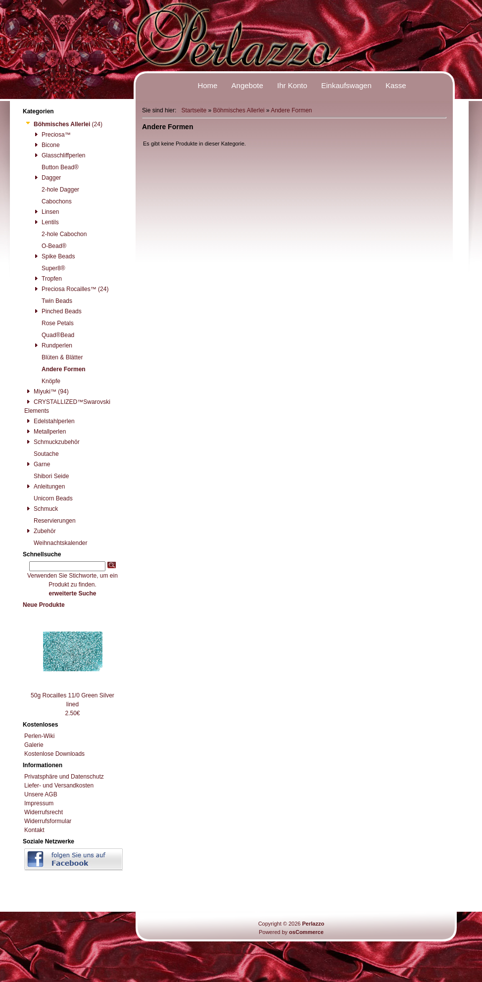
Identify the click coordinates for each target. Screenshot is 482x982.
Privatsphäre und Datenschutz (64, 776)
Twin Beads (52, 300)
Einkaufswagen (346, 85)
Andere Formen (291, 110)
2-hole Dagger (55, 189)
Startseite (193, 110)
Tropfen (47, 278)
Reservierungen (50, 520)
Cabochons (52, 201)
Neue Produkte (44, 604)
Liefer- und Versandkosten (59, 785)
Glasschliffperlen (59, 155)
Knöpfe (46, 381)
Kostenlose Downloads (54, 753)
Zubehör (40, 531)
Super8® (48, 268)
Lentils (45, 222)
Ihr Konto (292, 85)
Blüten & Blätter (57, 357)
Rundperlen (52, 345)
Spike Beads (53, 256)
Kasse (396, 85)
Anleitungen (44, 486)
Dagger (46, 177)
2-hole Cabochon (59, 234)
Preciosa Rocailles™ (64, 289)
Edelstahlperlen (49, 421)
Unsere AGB (40, 794)
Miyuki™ (40, 391)
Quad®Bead (53, 335)
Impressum (38, 803)
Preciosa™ (51, 134)
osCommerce (306, 932)
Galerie (34, 744)
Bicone (46, 145)
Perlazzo (313, 924)
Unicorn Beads (48, 498)
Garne (37, 464)
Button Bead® (55, 167)
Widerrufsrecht (43, 812)
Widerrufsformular (47, 821)
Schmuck (41, 508)
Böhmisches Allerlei (238, 110)
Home (207, 85)
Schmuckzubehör (52, 442)
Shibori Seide (46, 476)
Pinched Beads (57, 311)
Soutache (41, 453)
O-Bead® (49, 246)
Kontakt (34, 830)
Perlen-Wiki (39, 736)
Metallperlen (45, 431)
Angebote (247, 85)
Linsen (45, 211)
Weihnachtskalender (56, 543)
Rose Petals (53, 323)
